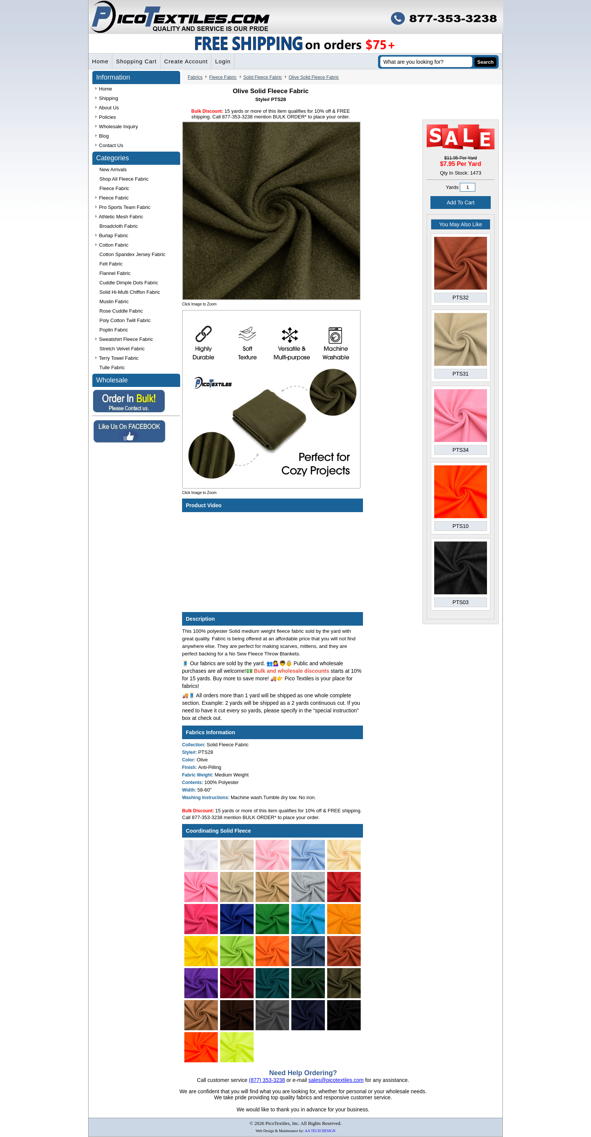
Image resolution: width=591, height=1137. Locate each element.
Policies (105, 117)
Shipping (106, 98)
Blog (102, 136)
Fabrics (195, 77)
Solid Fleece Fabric (262, 77)
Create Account (188, 61)
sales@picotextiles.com (336, 1080)
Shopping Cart (137, 61)
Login (225, 61)
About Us (107, 108)
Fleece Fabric (223, 77)
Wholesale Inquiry (116, 127)
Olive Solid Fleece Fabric (314, 77)
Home (100, 61)
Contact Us (109, 146)
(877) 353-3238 (267, 1080)
